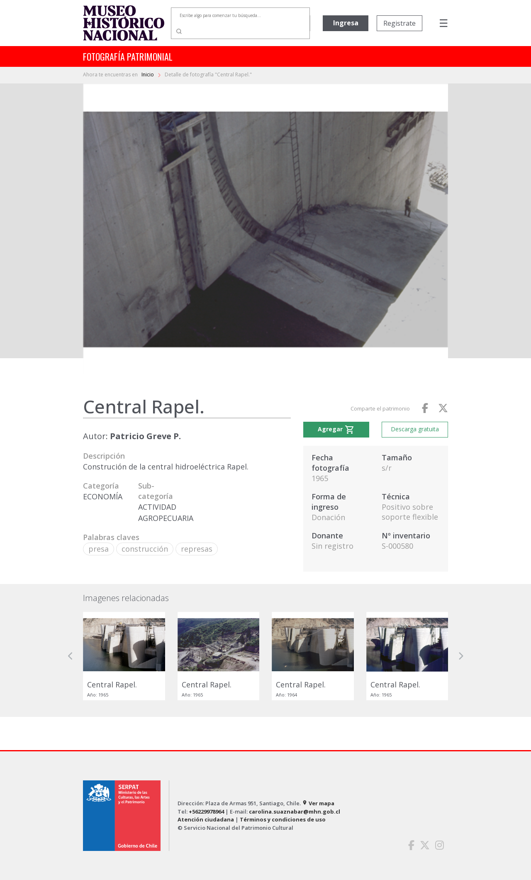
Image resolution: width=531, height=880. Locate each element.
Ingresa (345, 22)
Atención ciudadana (206, 819)
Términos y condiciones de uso (283, 819)
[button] (70, 656)
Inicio (148, 74)
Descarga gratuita (415, 429)
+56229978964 (206, 811)
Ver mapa (318, 803)
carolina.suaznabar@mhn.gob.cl (294, 811)
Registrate (399, 23)
